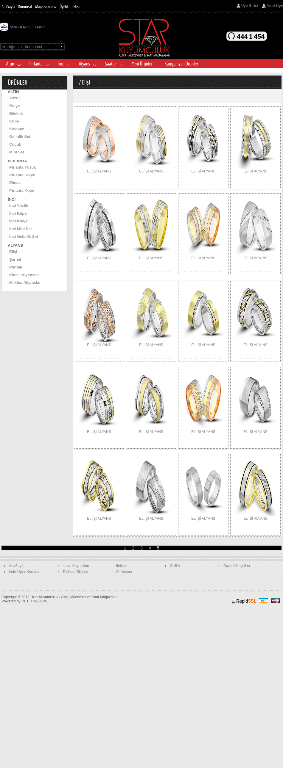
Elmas (15, 182)
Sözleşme (124, 572)
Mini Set (16, 152)
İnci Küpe (18, 213)
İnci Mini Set (20, 229)
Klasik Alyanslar (24, 275)
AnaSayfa (16, 566)
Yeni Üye (275, 6)
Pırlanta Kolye (22, 175)
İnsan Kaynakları (76, 566)
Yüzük (15, 98)
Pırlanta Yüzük (22, 167)
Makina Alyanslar (25, 282)
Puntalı (15, 267)
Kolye (14, 105)
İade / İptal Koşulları (25, 572)
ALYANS (15, 245)
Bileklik (16, 113)
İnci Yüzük (18, 205)
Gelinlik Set (19, 136)
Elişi (13, 251)
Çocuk (15, 144)
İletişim (121, 566)
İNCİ (11, 199)
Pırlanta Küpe (21, 190)
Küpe (14, 121)
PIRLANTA (17, 161)
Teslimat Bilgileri (75, 572)
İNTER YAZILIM (34, 601)
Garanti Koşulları (236, 566)
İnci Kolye (18, 221)
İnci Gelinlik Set (23, 236)
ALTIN (13, 91)
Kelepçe (16, 129)
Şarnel (15, 259)
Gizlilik (175, 566)
